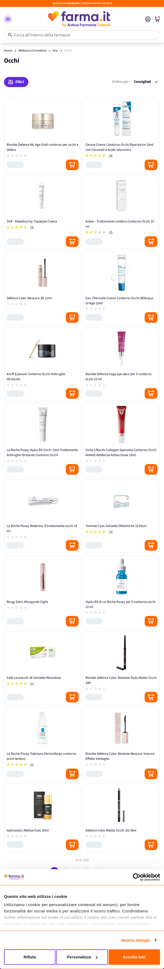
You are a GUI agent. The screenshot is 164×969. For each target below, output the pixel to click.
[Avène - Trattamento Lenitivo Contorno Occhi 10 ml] (121, 212)
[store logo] (78, 19)
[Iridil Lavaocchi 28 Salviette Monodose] (43, 668)
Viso (55, 50)
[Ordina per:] (146, 81)
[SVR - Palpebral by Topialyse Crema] (43, 212)
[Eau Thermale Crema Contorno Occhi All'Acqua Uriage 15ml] (121, 288)
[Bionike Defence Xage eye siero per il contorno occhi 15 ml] (121, 364)
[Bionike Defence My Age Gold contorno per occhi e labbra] (43, 135)
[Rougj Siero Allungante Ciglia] (43, 592)
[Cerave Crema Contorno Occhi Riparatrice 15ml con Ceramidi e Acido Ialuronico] (121, 135)
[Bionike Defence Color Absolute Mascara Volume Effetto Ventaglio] (121, 744)
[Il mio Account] (147, 19)
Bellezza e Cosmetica (32, 50)
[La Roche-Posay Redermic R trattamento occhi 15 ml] (43, 516)
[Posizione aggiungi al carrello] (72, 165)
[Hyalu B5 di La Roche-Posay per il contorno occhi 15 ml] (121, 592)
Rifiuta (30, 957)
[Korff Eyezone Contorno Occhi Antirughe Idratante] (43, 364)
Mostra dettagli (135, 940)
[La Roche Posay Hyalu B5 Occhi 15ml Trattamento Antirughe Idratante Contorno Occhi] (43, 440)
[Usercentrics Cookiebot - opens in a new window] (137, 877)
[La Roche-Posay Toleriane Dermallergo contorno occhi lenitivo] (43, 744)
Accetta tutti (134, 957)
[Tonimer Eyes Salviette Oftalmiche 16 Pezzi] (121, 516)
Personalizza (82, 957)
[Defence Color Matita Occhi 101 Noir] (121, 818)
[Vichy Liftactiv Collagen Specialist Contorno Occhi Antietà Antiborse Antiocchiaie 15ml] (121, 440)
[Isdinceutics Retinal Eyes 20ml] (43, 818)
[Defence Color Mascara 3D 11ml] (43, 288)
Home (8, 50)
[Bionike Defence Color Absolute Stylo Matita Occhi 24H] (121, 668)
